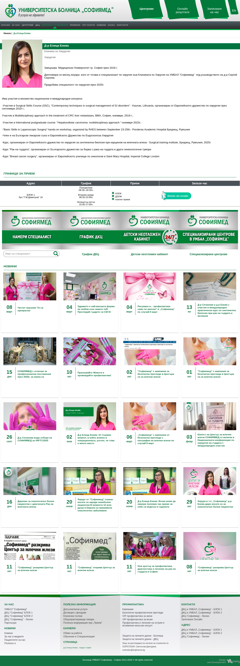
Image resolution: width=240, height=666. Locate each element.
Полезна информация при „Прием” (82, 622)
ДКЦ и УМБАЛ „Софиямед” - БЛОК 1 (201, 609)
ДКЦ (38, 25)
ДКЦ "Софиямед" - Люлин (18, 619)
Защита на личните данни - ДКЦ (140, 639)
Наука (111, 25)
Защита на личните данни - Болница (142, 635)
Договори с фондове (74, 612)
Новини (101, 25)
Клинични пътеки (72, 616)
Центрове (28, 25)
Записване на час (214, 10)
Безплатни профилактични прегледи (142, 612)
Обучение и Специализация (79, 636)
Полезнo (75, 25)
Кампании (127, 609)
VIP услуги (88, 25)
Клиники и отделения (55, 25)
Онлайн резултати (182, 10)
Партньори (10, 622)
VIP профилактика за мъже (137, 619)
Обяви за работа (72, 633)
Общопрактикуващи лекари (78, 619)
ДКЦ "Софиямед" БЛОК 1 (18, 612)
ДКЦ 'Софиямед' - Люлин (195, 616)
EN (234, 10)
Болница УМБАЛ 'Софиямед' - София (102, 660)
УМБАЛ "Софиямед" (15, 609)
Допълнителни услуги (75, 609)
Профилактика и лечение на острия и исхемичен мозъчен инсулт (143, 624)
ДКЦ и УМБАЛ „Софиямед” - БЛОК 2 (201, 612)
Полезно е (10, 643)
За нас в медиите (14, 636)
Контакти (122, 25)
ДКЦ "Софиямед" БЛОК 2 (18, 616)
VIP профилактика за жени (137, 616)
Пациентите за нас (14, 640)
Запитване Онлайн (191, 619)
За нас (16, 25)
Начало (5, 25)
